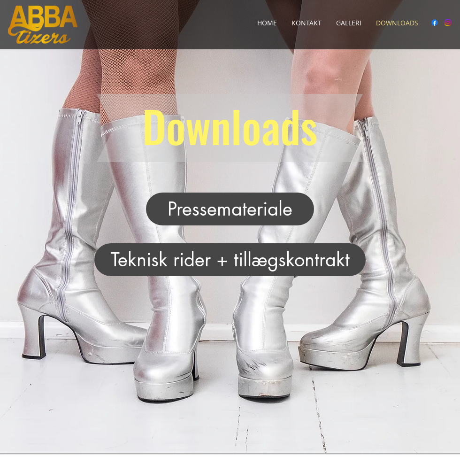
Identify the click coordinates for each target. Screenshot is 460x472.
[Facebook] (434, 22)
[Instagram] (448, 22)
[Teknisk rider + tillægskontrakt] (230, 259)
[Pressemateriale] (230, 209)
